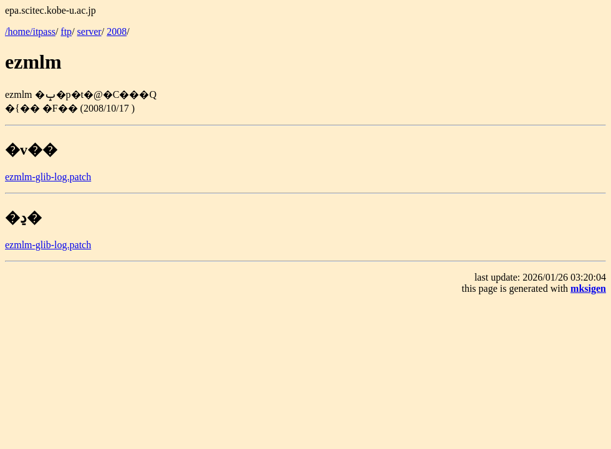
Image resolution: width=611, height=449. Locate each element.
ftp (66, 31)
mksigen (588, 288)
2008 (117, 31)
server (89, 31)
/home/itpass (30, 31)
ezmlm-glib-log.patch (48, 176)
